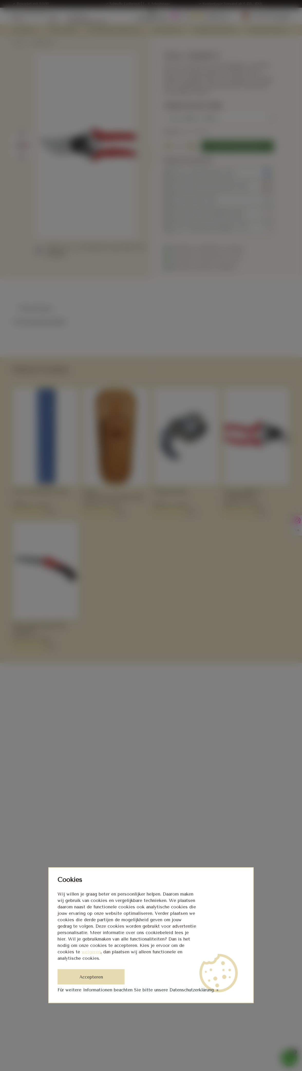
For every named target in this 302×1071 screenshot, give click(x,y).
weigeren (91, 951)
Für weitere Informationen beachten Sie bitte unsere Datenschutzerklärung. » (138, 989)
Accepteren (91, 977)
